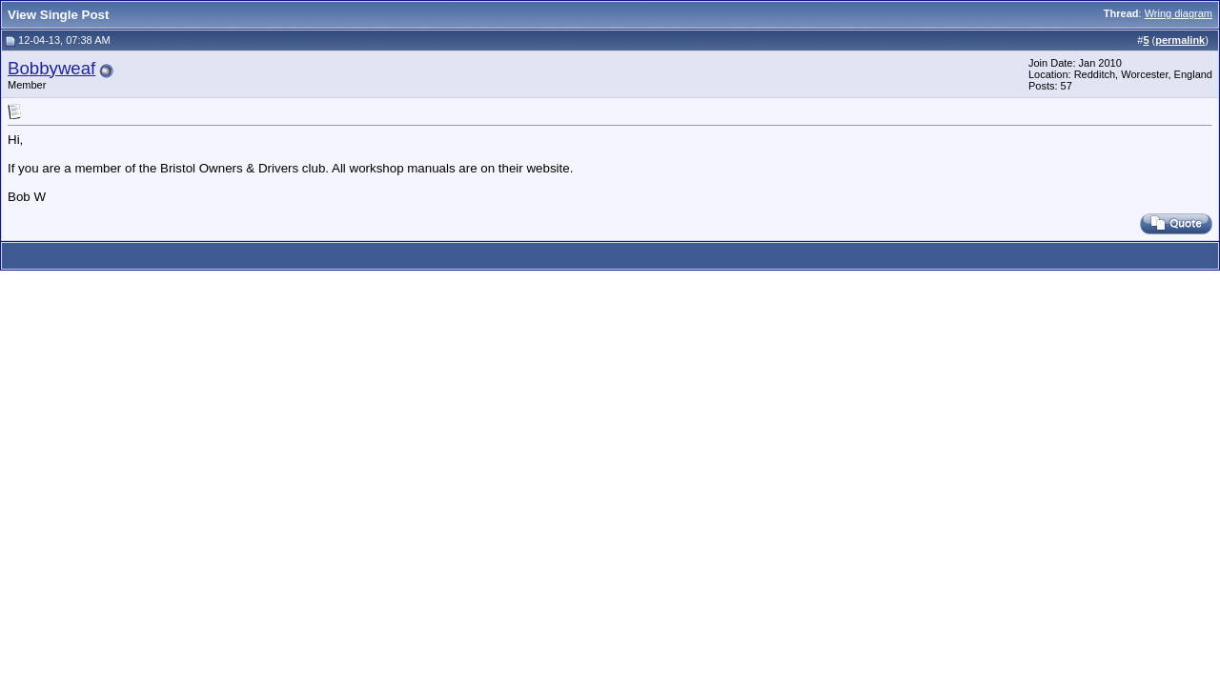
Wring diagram (1178, 13)
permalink (1180, 40)
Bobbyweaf (51, 68)
